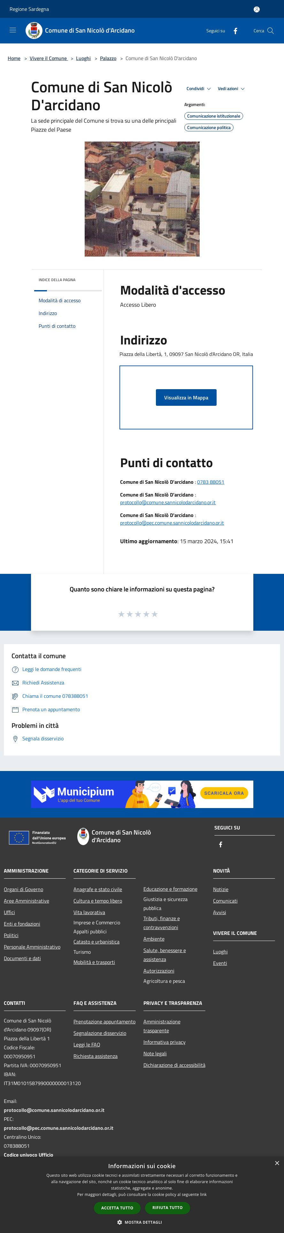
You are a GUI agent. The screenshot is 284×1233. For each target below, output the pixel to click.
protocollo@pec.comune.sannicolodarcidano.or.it (172, 523)
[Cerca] (270, 31)
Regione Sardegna (29, 9)
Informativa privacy (164, 1042)
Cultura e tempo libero (97, 901)
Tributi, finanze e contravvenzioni (161, 922)
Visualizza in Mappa (186, 397)
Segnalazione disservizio (99, 1033)
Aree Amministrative (26, 901)
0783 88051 (210, 482)
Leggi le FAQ (86, 1044)
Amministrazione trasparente (161, 1026)
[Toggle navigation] (13, 30)
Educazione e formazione (170, 889)
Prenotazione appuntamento (104, 1021)
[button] (142, 1222)
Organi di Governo (23, 889)
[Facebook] (232, 30)
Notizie (220, 889)
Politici (11, 935)
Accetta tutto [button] (117, 1208)
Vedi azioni (232, 89)
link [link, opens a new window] (203, 1194)
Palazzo (108, 58)
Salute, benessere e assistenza (164, 954)
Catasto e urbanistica (96, 941)
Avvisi (219, 912)
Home (14, 58)
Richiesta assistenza (95, 1056)
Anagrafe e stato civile (97, 889)
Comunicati (225, 901)
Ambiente (154, 939)
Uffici (9, 912)
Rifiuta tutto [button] (167, 1207)
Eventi (220, 963)
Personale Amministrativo (32, 947)
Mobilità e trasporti (94, 962)
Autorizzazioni (158, 971)
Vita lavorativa (89, 912)
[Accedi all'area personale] (256, 9)
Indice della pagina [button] (57, 280)
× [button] (276, 1163)
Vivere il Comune (49, 58)
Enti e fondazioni (22, 924)
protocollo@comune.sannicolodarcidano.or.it (168, 502)
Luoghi (83, 58)
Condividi (200, 89)
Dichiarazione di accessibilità (174, 1065)
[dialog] (142, 1195)
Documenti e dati (22, 958)
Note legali (155, 1053)
